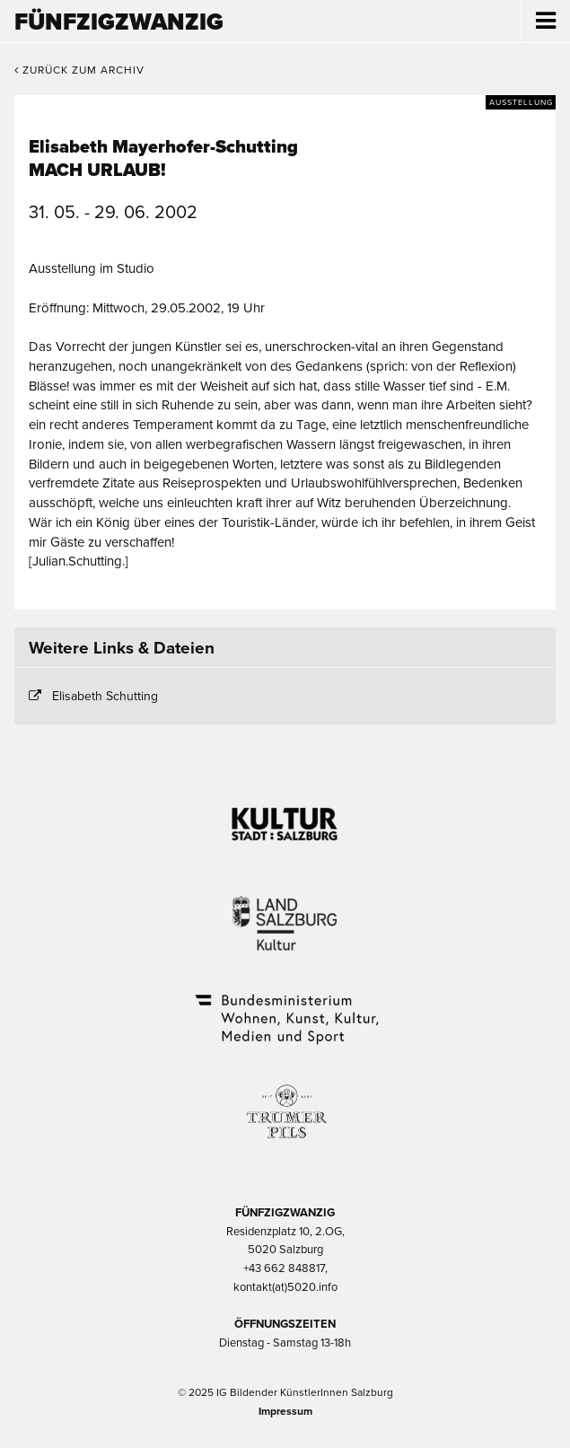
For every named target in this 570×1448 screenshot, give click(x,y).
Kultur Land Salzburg (285, 912)
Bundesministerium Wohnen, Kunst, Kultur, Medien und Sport (285, 1007)
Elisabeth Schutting (105, 696)
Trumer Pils (285, 1102)
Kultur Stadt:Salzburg (285, 817)
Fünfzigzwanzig (119, 22)
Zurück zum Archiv (79, 70)
